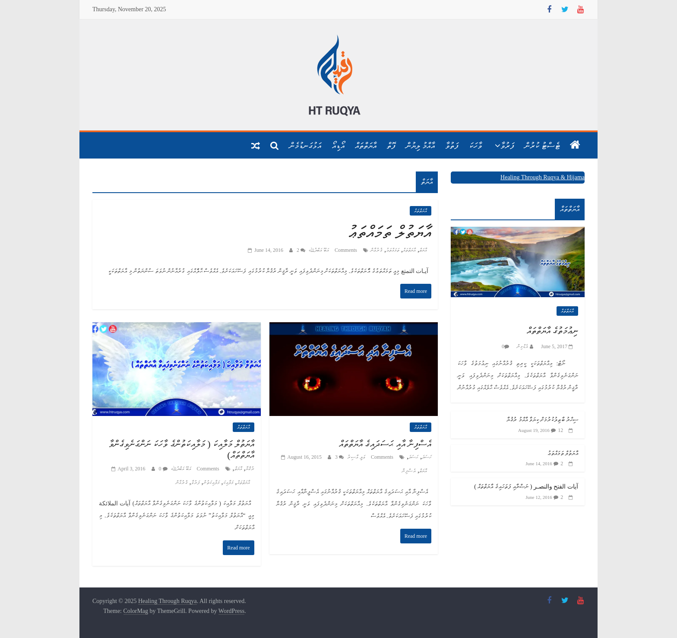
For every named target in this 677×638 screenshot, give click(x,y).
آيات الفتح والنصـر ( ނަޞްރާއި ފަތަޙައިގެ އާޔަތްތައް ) (526, 486)
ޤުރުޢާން (376, 250)
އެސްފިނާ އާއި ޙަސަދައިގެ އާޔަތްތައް (385, 443)
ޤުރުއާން (182, 482)
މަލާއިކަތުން (211, 482)
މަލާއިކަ (228, 482)
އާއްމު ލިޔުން (420, 145)
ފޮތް (391, 145)
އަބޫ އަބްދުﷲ (318, 250)
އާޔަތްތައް (365, 145)
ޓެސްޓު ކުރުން (542, 145)
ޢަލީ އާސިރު (355, 457)
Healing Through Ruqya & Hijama (542, 177)
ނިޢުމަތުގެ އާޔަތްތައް (553, 330)
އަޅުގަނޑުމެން (305, 145)
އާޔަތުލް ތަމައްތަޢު (389, 232)
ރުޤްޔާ (250, 469)
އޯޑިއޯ (338, 145)
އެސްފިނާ (409, 471)
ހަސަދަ (426, 457)
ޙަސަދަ (413, 457)
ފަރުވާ (507, 145)
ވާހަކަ (475, 145)
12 (560, 430)
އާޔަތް (423, 250)
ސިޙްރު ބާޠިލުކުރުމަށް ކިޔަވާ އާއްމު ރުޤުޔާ (542, 419)
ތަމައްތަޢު (392, 250)
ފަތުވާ (452, 145)
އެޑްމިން (522, 346)
